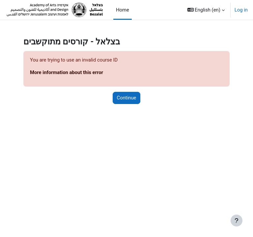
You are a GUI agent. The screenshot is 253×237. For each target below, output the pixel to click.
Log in (241, 10)
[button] (206, 10)
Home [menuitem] (122, 10)
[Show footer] (236, 220)
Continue (126, 98)
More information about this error (66, 72)
